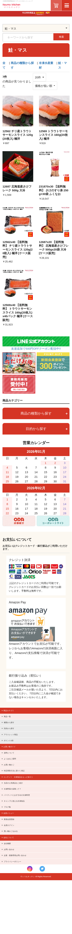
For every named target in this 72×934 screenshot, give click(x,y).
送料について (12, 767)
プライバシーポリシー (16, 912)
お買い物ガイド (12, 759)
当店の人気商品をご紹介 (17, 807)
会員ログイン (12, 864)
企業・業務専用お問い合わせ (20, 904)
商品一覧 (9, 719)
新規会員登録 (12, 856)
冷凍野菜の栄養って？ (16, 816)
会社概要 (9, 888)
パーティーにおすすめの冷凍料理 (22, 824)
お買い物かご (12, 783)
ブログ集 (9, 840)
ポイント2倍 (11, 751)
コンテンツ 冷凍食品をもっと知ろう (24, 800)
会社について (11, 880)
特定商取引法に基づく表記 (18, 791)
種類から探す (12, 727)
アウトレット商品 (14, 743)
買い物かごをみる (14, 872)
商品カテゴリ (11, 711)
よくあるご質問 (13, 775)
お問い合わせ (12, 896)
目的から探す (47, 429)
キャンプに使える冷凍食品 (18, 831)
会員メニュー (11, 848)
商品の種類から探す (44, 413)
